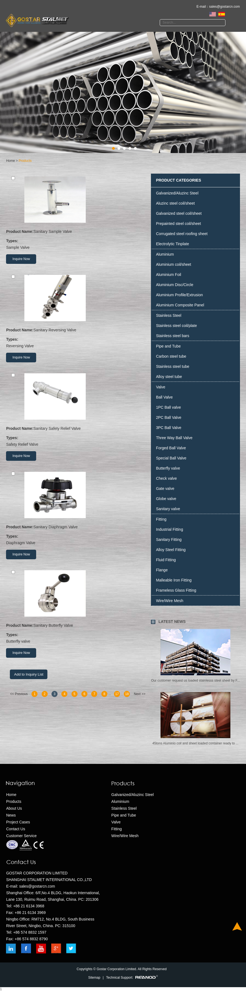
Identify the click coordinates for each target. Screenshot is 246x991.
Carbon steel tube (171, 356)
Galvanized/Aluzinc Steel (177, 193)
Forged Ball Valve (171, 448)
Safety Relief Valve (76, 440)
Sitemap (94, 977)
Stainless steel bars (172, 336)
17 (117, 694)
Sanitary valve (168, 509)
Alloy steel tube (169, 376)
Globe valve (166, 498)
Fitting (161, 519)
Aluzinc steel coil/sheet (175, 203)
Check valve (166, 478)
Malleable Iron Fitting (173, 580)
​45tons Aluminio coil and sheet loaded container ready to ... (195, 743)
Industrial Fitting (169, 529)
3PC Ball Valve (168, 427)
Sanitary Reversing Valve (41, 330)
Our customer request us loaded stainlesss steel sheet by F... (195, 680)
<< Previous (19, 694)
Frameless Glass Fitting (176, 590)
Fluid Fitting (166, 560)
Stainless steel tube (172, 366)
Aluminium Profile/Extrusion (179, 295)
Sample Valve (76, 244)
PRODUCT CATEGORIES (178, 180)
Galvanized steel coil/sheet (179, 213)
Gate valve (165, 488)
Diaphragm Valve (76, 539)
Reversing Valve (76, 342)
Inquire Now (21, 259)
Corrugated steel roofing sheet (181, 233)
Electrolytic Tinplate (172, 244)
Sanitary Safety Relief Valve (43, 428)
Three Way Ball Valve (174, 438)
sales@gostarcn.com (224, 7)
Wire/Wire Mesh (169, 600)
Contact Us (15, 829)
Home (10, 161)
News (11, 815)
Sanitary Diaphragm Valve (42, 527)
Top (237, 926)
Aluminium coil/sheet (173, 264)
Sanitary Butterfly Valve (39, 625)
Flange (162, 570)
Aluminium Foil (168, 274)
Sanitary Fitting (168, 539)
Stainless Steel (168, 315)
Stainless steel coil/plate (176, 325)
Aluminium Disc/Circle (174, 285)
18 (127, 694)
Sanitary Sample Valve (39, 231)
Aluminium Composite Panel (180, 305)
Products (25, 161)
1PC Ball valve (168, 407)
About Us (14, 808)
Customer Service (21, 836)
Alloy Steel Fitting (170, 549)
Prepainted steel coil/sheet (178, 223)
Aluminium (165, 254)
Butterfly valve (76, 637)
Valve (160, 387)
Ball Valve (164, 397)
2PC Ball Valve (168, 417)
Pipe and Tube (168, 346)
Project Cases (18, 822)
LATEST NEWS (171, 621)
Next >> (139, 694)
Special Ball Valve (171, 458)
